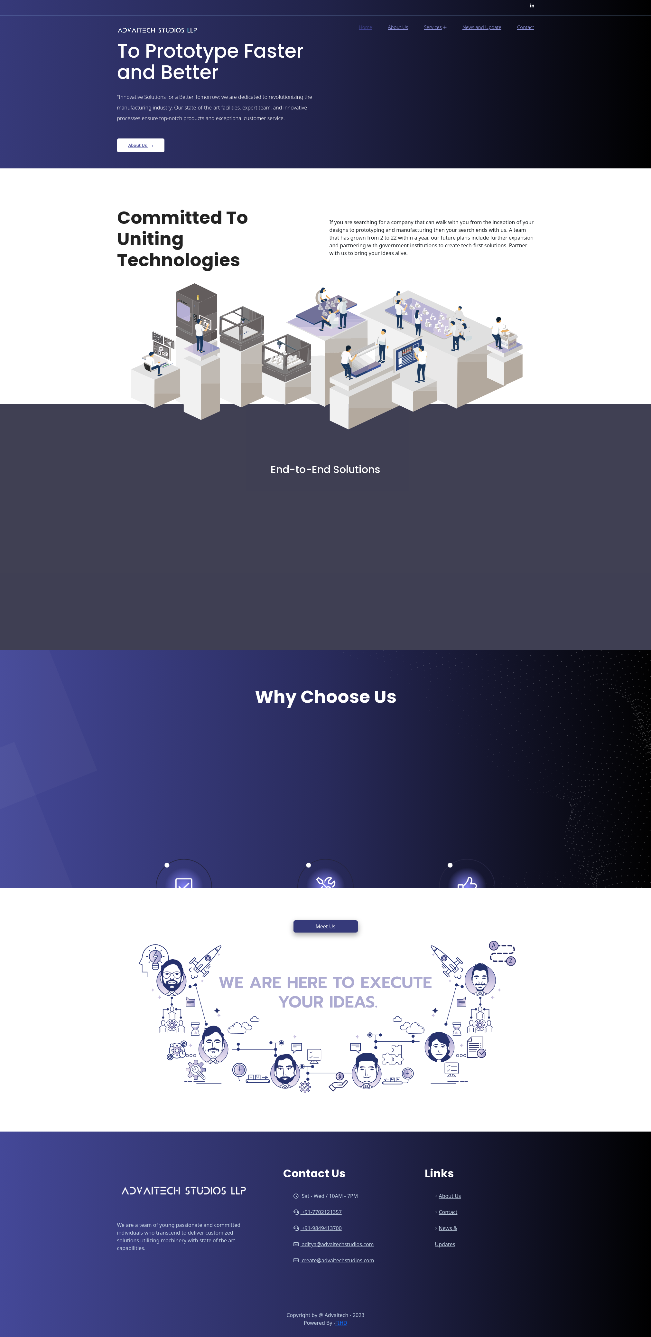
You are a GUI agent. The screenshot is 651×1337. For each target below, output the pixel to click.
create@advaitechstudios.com (333, 1260)
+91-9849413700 (317, 1228)
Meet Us (326, 926)
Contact (525, 27)
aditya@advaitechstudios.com (333, 1244)
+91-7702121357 (317, 1212)
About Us (398, 27)
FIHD (341, 1322)
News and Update (481, 27)
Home (365, 27)
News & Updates (446, 1236)
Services (435, 27)
